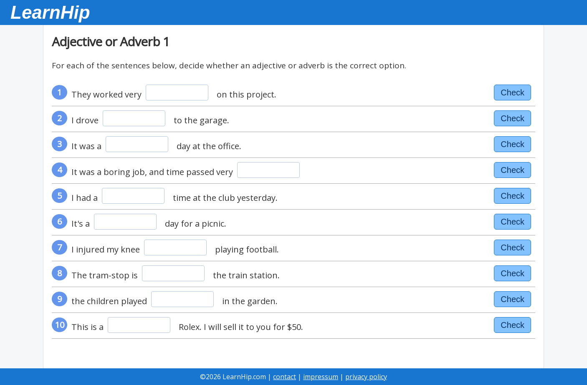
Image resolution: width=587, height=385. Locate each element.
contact (284, 376)
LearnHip (50, 12)
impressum (320, 376)
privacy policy (366, 376)
